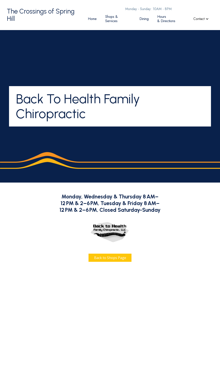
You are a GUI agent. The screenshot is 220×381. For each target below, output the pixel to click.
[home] (45, 15)
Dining (144, 19)
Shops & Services (111, 19)
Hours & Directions (166, 19)
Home (92, 19)
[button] (201, 19)
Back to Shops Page (110, 257)
